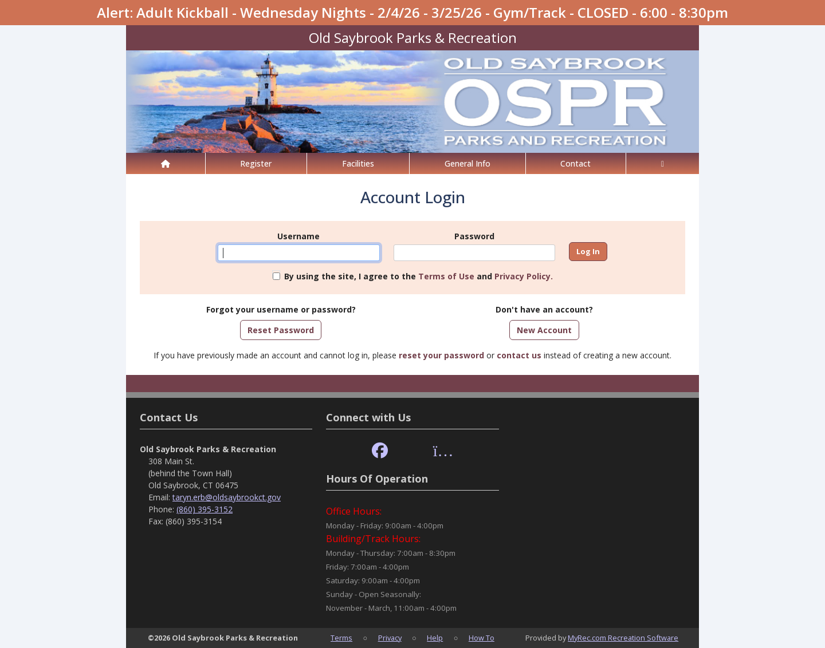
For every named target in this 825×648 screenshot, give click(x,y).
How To (481, 638)
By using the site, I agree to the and (418, 276)
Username (298, 236)
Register (256, 163)
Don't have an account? (544, 309)
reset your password (441, 355)
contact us (519, 355)
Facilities (358, 163)
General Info (467, 163)
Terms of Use (446, 276)
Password (474, 236)
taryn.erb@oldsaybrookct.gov (226, 497)
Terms (341, 638)
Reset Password (280, 330)
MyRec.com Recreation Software (623, 638)
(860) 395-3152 (204, 509)
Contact (575, 163)
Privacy (390, 638)
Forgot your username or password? (281, 309)
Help (435, 638)
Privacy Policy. (523, 276)
